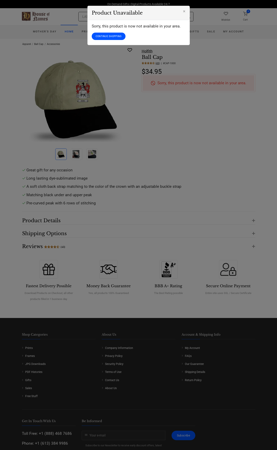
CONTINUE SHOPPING (109, 36)
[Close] (184, 11)
